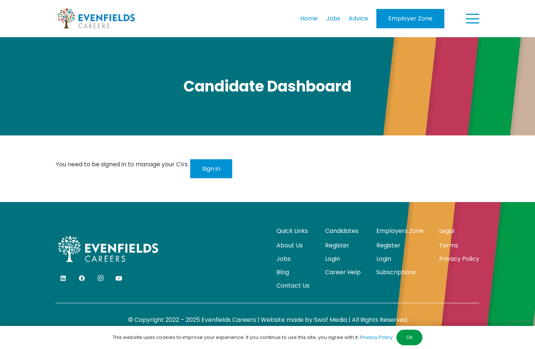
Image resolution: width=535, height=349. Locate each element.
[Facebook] (81, 278)
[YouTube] (118, 278)
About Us (289, 245)
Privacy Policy (459, 258)
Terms (448, 245)
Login (332, 258)
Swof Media (330, 320)
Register (337, 245)
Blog (282, 272)
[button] (472, 18)
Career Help (343, 272)
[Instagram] (100, 278)
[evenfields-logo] (96, 18)
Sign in (211, 168)
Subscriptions (396, 272)
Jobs (283, 258)
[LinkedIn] (63, 278)
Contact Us (292, 285)
